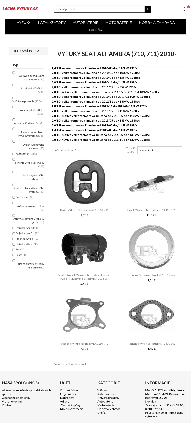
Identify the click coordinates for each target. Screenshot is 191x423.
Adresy (64, 401)
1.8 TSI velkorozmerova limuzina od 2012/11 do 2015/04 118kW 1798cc (100, 106)
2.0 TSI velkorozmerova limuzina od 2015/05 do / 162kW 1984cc (95, 125)
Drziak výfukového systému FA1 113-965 (151, 210)
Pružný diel (24, 197)
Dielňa (101, 412)
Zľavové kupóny (70, 405)
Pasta (20, 254)
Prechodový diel (27, 238)
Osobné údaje (69, 390)
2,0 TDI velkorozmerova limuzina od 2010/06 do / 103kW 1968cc (96, 72)
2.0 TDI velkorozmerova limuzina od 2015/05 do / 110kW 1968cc (96, 111)
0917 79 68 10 (174, 405)
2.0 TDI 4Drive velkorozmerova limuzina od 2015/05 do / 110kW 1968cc (101, 115)
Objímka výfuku (26, 244)
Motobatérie (105, 405)
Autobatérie (105, 401)
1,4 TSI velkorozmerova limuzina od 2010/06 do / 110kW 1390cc (95, 68)
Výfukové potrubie (27, 101)
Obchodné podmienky (16, 397)
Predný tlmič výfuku (27, 123)
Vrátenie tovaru (12, 401)
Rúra (19, 249)
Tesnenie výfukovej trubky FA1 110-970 (84, 343)
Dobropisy (67, 397)
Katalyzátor (26, 153)
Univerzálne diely (108, 397)
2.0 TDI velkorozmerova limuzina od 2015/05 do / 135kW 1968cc (96, 120)
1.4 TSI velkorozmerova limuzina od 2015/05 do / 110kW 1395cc (95, 130)
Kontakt (7, 405)
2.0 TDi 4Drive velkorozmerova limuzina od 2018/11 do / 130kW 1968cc (101, 139)
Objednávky (68, 394)
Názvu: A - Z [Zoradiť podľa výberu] (160, 150)
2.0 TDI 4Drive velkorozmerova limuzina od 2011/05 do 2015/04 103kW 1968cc (106, 92)
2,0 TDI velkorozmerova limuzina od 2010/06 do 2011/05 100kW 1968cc (101, 96)
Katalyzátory (105, 394)
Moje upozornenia (71, 409)
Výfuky (102, 390)
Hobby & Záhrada (108, 409)
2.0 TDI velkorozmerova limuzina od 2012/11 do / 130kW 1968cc (96, 101)
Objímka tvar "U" (27, 233)
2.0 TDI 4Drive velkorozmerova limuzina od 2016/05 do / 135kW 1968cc (101, 134)
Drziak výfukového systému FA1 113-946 (84, 210)
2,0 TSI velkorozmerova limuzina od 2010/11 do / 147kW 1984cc (95, 82)
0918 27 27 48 (154, 409)
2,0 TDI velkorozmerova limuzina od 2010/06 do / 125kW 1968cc (96, 77)
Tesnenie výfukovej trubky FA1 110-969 (151, 274)
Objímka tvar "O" (26, 227)
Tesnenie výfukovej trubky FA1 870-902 (151, 343)
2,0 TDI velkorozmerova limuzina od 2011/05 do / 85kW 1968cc (95, 87)
